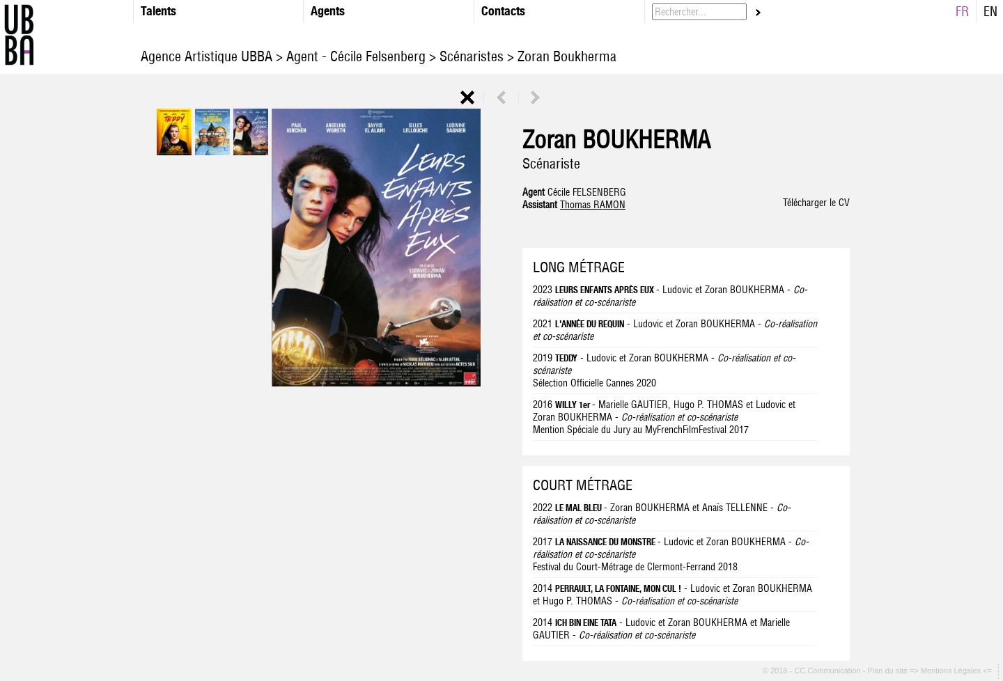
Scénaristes (471, 56)
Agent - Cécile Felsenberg (356, 56)
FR (962, 11)
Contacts (503, 10)
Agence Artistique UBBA (208, 56)
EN (990, 11)
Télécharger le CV (816, 202)
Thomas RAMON (592, 204)
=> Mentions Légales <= (952, 671)
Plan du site (888, 671)
